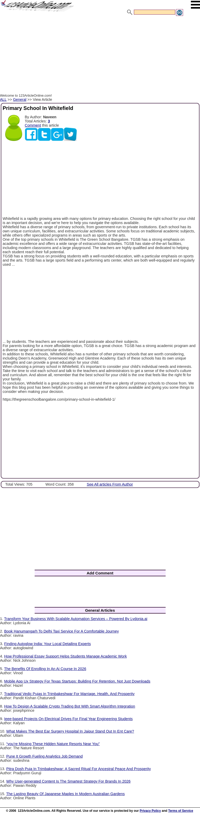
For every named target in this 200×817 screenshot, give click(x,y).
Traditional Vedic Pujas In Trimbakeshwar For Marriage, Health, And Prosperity (69, 694)
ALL (3, 99)
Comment (33, 125)
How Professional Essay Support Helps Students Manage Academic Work (65, 656)
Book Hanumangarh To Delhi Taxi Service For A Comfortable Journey (61, 631)
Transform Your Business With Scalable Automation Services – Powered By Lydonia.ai (75, 619)
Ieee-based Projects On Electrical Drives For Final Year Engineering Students (68, 719)
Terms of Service (180, 811)
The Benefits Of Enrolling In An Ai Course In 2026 (45, 669)
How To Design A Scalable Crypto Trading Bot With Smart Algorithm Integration (69, 706)
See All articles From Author (110, 484)
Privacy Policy (150, 811)
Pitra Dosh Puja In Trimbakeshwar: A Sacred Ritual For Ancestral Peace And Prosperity (78, 769)
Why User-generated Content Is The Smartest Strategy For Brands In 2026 (68, 781)
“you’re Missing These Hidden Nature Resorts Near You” (53, 744)
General (19, 99)
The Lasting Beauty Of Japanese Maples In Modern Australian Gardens (65, 794)
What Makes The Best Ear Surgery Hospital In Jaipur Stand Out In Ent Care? (70, 731)
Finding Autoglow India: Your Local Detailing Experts (47, 644)
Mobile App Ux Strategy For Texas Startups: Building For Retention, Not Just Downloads (77, 681)
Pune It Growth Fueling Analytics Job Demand (44, 756)
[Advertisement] (100, 55)
